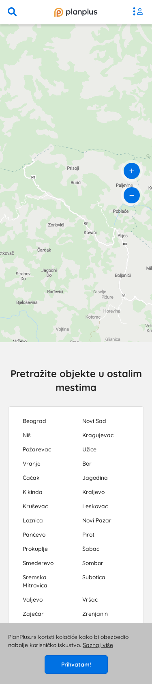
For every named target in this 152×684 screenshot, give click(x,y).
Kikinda (33, 492)
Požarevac (37, 449)
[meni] (140, 12)
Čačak (31, 477)
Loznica (33, 520)
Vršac (90, 599)
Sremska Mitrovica (35, 581)
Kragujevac (97, 435)
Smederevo (38, 563)
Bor (87, 463)
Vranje (32, 463)
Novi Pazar (96, 520)
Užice (89, 449)
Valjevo (33, 599)
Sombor (92, 563)
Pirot (88, 534)
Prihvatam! (76, 664)
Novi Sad (94, 421)
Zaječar (33, 613)
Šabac (90, 548)
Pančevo (34, 534)
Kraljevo (93, 492)
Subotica (93, 577)
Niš (27, 435)
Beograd (34, 421)
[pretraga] (12, 12)
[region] (76, 183)
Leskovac (95, 506)
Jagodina (95, 477)
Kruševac (35, 506)
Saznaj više (98, 645)
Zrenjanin (95, 613)
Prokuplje (35, 548)
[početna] (75, 12)
